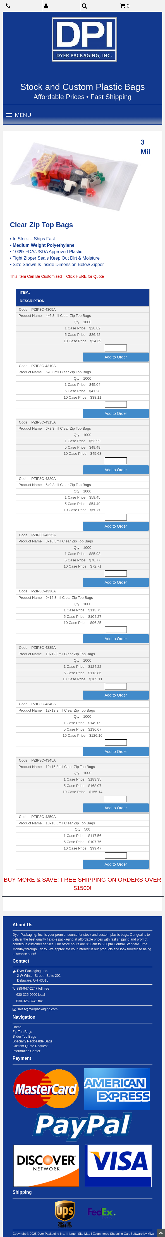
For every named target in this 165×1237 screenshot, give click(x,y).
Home (17, 1027)
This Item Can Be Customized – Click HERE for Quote (57, 276)
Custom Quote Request (30, 1046)
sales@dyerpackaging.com (37, 1009)
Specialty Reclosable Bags (32, 1041)
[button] (62, 5)
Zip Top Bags (22, 1032)
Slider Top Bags (24, 1037)
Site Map (84, 1233)
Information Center (26, 1051)
